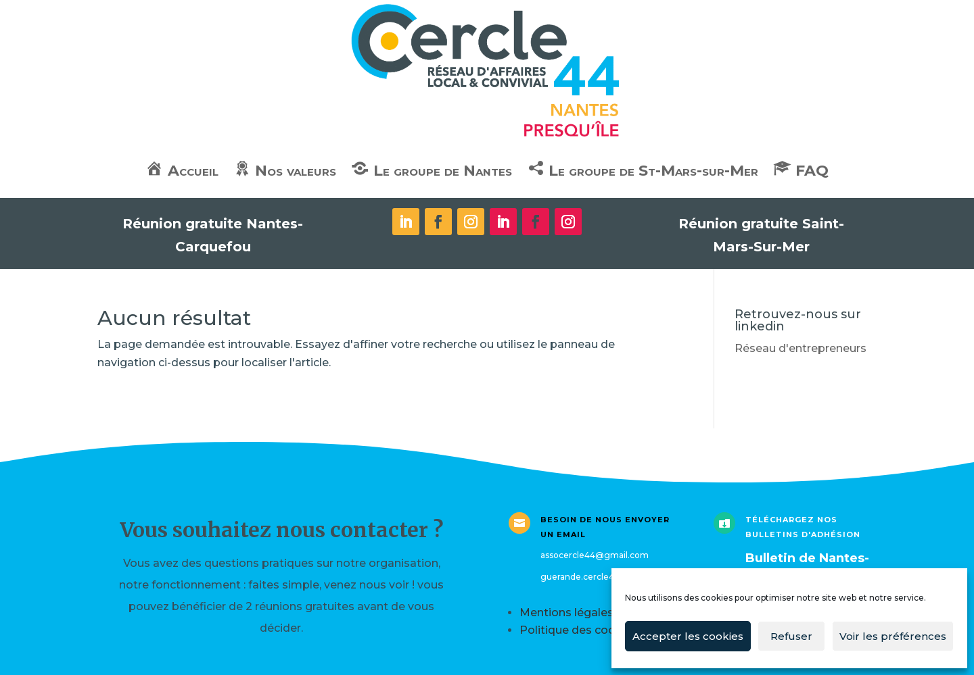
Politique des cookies (578, 630)
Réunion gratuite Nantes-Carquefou (212, 235)
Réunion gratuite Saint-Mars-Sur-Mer (761, 235)
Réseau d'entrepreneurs (800, 348)
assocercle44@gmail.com (594, 555)
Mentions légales (566, 612)
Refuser (791, 636)
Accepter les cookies (687, 636)
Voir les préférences (892, 636)
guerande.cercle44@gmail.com (606, 577)
